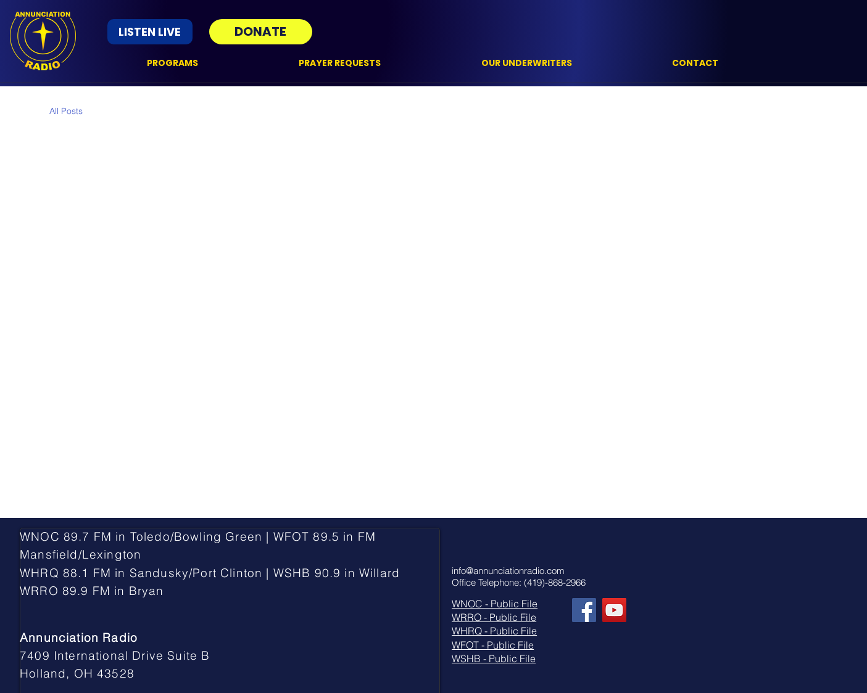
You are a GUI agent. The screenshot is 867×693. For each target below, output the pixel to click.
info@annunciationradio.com (508, 570)
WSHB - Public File (494, 658)
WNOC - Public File (494, 603)
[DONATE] (260, 31)
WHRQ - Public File (494, 631)
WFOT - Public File (493, 645)
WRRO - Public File (494, 617)
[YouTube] (614, 610)
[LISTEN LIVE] (150, 31)
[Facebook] (584, 610)
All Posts (66, 111)
